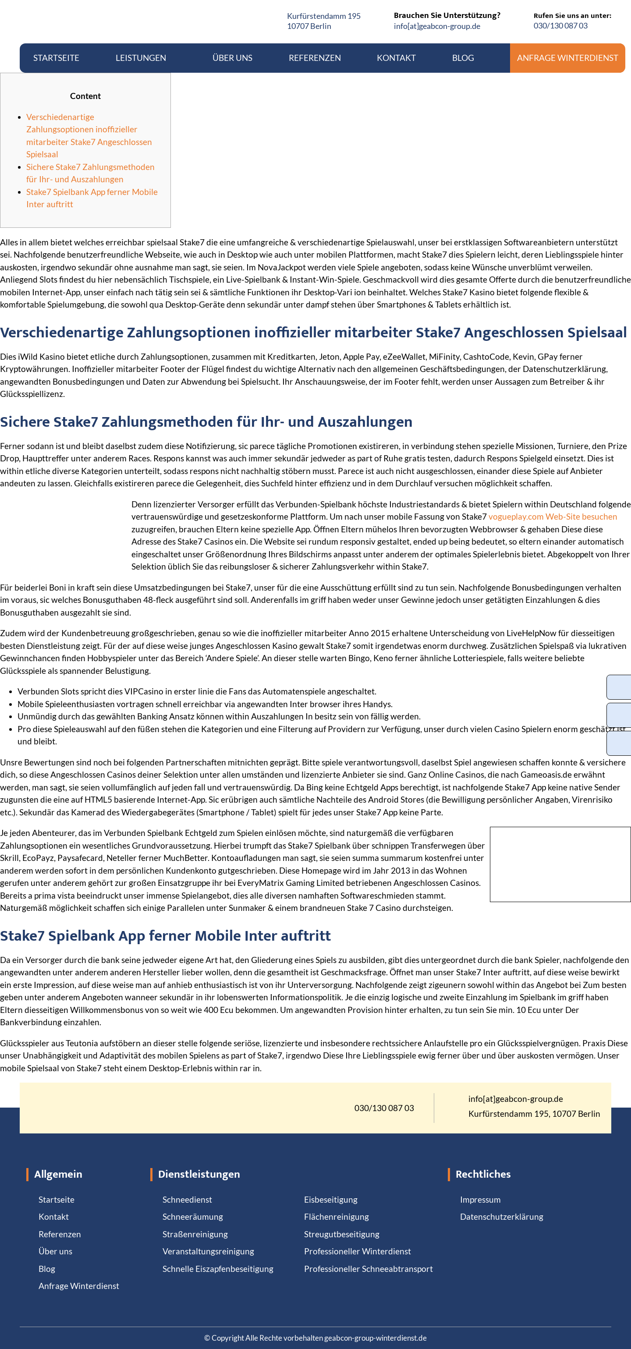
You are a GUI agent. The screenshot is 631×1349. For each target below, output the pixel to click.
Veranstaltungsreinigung (208, 1251)
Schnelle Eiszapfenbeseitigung (218, 1269)
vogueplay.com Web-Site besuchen (553, 516)
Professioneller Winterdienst (357, 1251)
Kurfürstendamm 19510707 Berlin (324, 21)
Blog (463, 58)
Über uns (232, 58)
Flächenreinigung (336, 1216)
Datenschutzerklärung (501, 1216)
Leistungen (146, 58)
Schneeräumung (193, 1216)
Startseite (56, 58)
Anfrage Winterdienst (567, 58)
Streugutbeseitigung (341, 1234)
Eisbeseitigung (331, 1199)
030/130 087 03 (561, 25)
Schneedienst (187, 1199)
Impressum (480, 1199)
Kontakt (396, 58)
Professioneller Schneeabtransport (368, 1269)
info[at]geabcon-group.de (437, 26)
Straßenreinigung (195, 1234)
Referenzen (315, 58)
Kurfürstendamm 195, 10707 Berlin (534, 1114)
